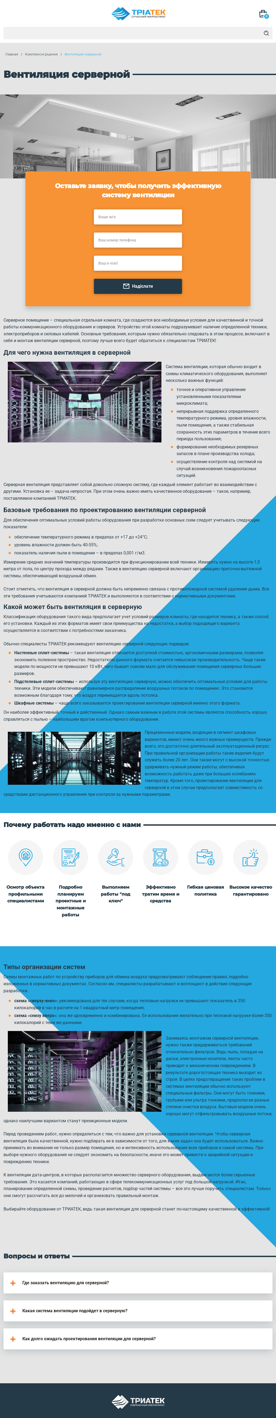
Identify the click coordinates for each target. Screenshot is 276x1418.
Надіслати (138, 287)
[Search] (266, 33)
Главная (10, 54)
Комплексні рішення (39, 54)
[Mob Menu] (11, 14)
